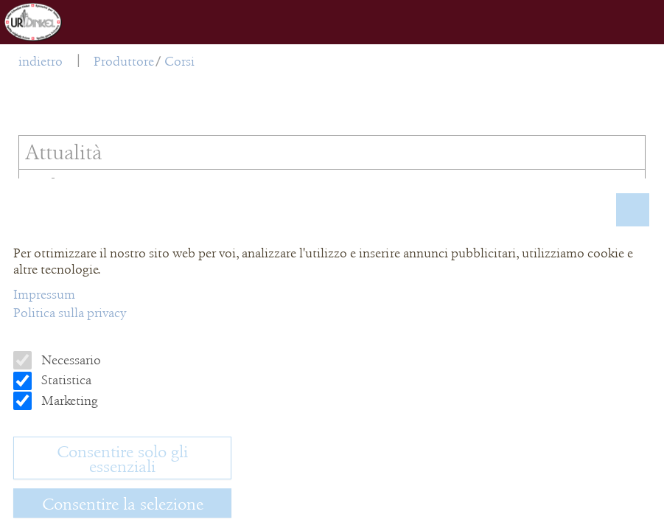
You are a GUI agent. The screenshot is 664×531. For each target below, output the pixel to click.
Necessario (69, 360)
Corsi (179, 61)
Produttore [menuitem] (124, 61)
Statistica (64, 379)
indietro (40, 61)
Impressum (44, 294)
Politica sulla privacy (69, 312)
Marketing (68, 400)
